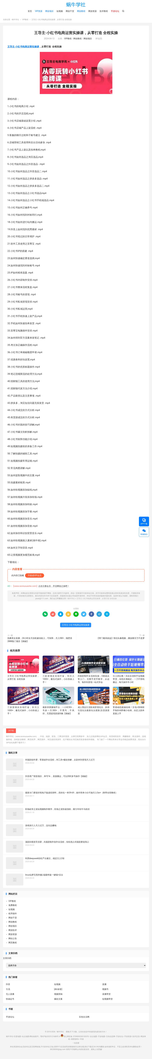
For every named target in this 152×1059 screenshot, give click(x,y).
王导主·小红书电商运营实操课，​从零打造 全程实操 (76, 34)
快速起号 (10, 1000)
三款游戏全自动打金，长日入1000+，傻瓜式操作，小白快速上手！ (58, 680)
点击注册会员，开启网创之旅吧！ (53, 587)
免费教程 (12, 906)
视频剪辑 (58, 995)
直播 (104, 985)
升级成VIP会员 (34, 577)
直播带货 (106, 995)
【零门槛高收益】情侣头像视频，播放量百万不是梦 (121, 639)
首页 (30, 11)
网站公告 (12, 939)
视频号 (105, 990)
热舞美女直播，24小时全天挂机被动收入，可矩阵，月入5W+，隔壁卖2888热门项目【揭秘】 (39, 641)
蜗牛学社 (76, 4)
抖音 (8, 985)
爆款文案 (58, 1000)
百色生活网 (84, 1018)
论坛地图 (93, 1038)
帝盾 (82, 1040)
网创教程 (81, 11)
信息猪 (76, 1044)
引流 (8, 990)
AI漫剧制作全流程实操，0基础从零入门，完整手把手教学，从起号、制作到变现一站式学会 (93, 680)
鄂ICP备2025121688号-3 (50, 1038)
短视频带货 (107, 1000)
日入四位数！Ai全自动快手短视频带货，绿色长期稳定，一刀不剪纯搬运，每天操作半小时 (128, 680)
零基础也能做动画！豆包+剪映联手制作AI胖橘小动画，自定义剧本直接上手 (128, 711)
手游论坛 (10, 1018)
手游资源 (127, 1038)
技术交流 (136, 1038)
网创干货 (70, 11)
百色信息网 (110, 1038)
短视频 (60, 11)
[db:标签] (58, 990)
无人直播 (10, 995)
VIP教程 (25, 21)
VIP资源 (38, 11)
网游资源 (92, 11)
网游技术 (12, 931)
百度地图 (17, 1038)
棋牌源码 (74, 1040)
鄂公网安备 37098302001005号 (75, 1038)
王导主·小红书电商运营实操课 (23, 48)
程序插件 (12, 915)
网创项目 (49, 11)
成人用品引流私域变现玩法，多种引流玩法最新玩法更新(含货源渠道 (93, 711)
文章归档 (7, 959)
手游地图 (101, 1038)
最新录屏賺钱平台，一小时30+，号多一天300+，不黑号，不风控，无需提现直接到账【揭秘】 (58, 711)
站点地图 (25, 1038)
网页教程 (12, 944)
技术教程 (104, 11)
